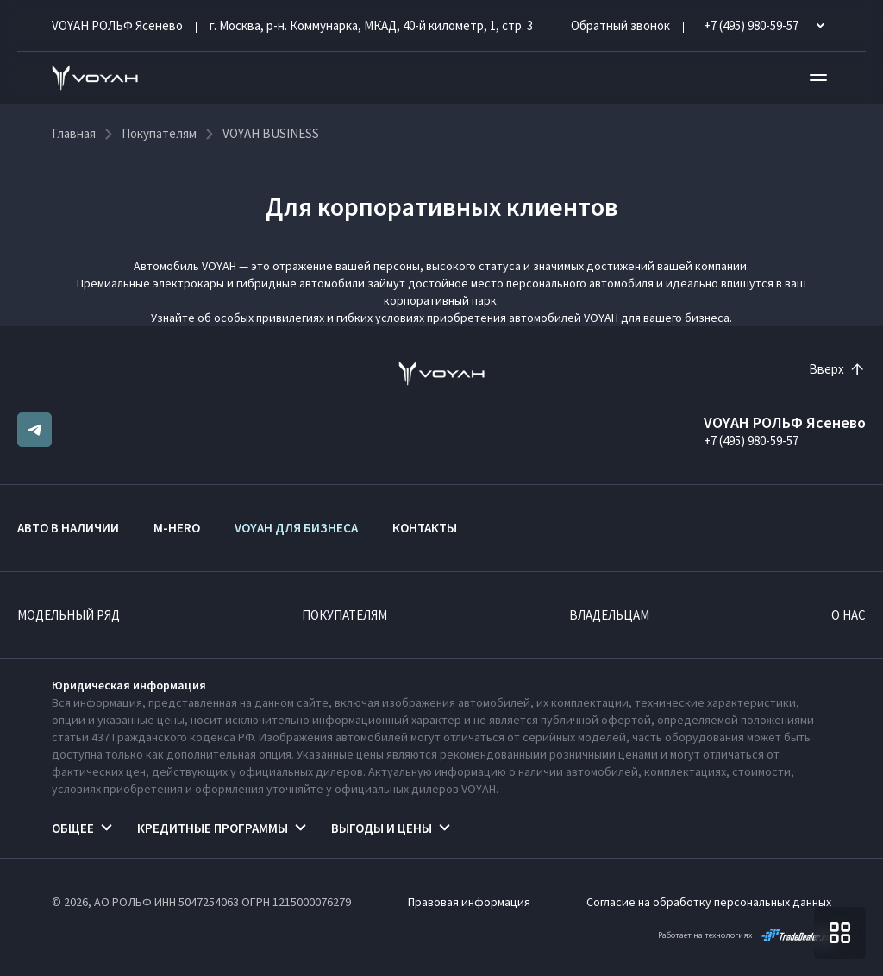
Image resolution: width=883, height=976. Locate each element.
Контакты (424, 527)
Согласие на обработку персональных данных (708, 902)
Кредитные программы (212, 828)
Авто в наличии (68, 527)
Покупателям (344, 615)
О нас (848, 615)
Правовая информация (469, 902)
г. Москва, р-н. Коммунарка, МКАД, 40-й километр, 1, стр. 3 (371, 25)
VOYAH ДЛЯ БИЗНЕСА (296, 527)
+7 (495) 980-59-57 (751, 440)
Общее (73, 828)
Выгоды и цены (381, 828)
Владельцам (609, 615)
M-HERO (176, 527)
